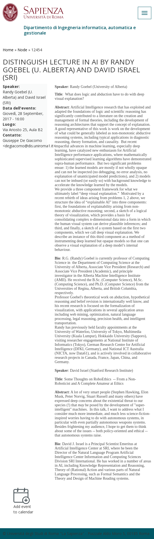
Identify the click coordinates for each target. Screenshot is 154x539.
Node (22, 49)
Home (8, 49)
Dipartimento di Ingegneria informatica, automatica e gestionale (80, 30)
